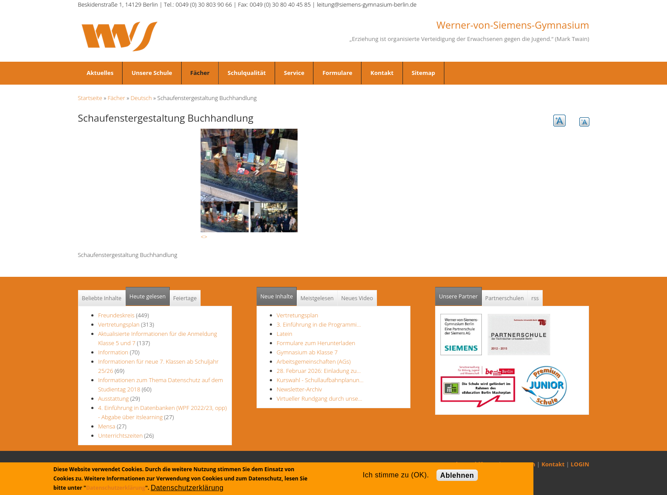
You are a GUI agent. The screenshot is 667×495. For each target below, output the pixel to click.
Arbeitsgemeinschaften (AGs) (314, 361)
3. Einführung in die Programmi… (319, 324)
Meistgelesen (317, 298)
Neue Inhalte (277, 296)
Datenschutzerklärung (115, 487)
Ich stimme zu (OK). (396, 475)
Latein (285, 334)
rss (535, 298)
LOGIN (580, 464)
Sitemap (423, 73)
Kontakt (381, 73)
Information (113, 352)
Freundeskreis (116, 315)
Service (294, 73)
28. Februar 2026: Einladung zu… (319, 371)
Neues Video (357, 298)
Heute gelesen (148, 296)
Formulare (337, 73)
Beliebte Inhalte (102, 298)
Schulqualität (246, 73)
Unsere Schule (151, 73)
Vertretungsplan (119, 324)
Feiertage (185, 298)
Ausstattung (113, 398)
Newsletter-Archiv (299, 389)
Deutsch (141, 98)
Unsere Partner (460, 293)
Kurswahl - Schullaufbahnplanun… (320, 380)
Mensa (107, 426)
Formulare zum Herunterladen (316, 343)
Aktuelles (100, 73)
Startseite (90, 98)
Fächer (200, 73)
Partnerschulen (504, 298)
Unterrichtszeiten (120, 435)
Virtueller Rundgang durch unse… (319, 398)
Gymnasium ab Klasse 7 (307, 352)
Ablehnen (457, 475)
